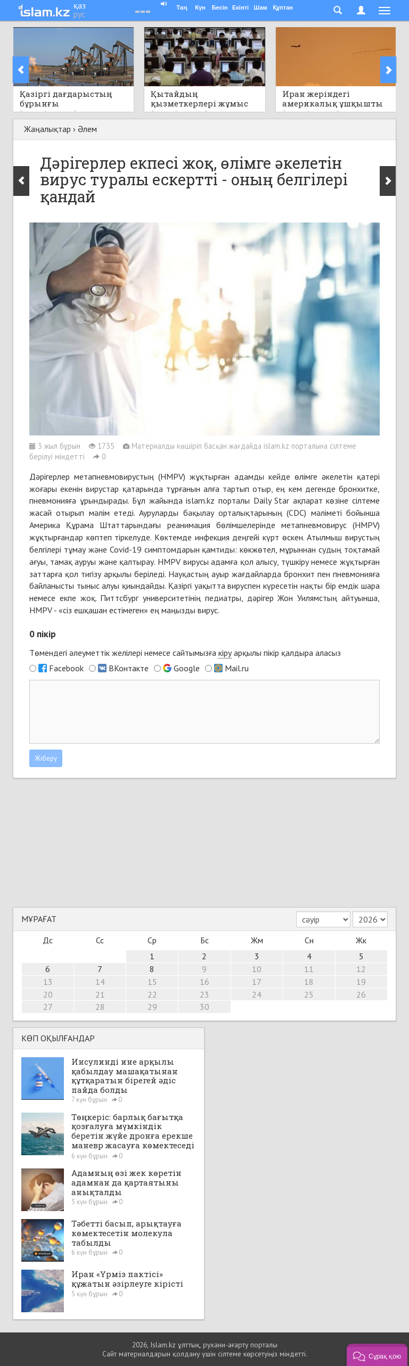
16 (204, 981)
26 (361, 994)
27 (48, 1006)
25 (309, 994)
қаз (79, 5)
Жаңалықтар (47, 129)
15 (152, 981)
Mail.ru (237, 668)
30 (204, 1006)
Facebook (66, 668)
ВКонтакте (129, 668)
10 (256, 969)
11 (309, 969)
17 (256, 981)
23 (204, 994)
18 (309, 981)
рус (79, 14)
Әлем (87, 129)
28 (100, 1006)
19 (361, 981)
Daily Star (271, 500)
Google (187, 668)
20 (48, 994)
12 (361, 969)
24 (256, 994)
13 (48, 981)
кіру (225, 652)
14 (100, 981)
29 (152, 1006)
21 (100, 994)
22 (152, 994)
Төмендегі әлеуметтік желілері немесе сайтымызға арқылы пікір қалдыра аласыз (185, 653)
